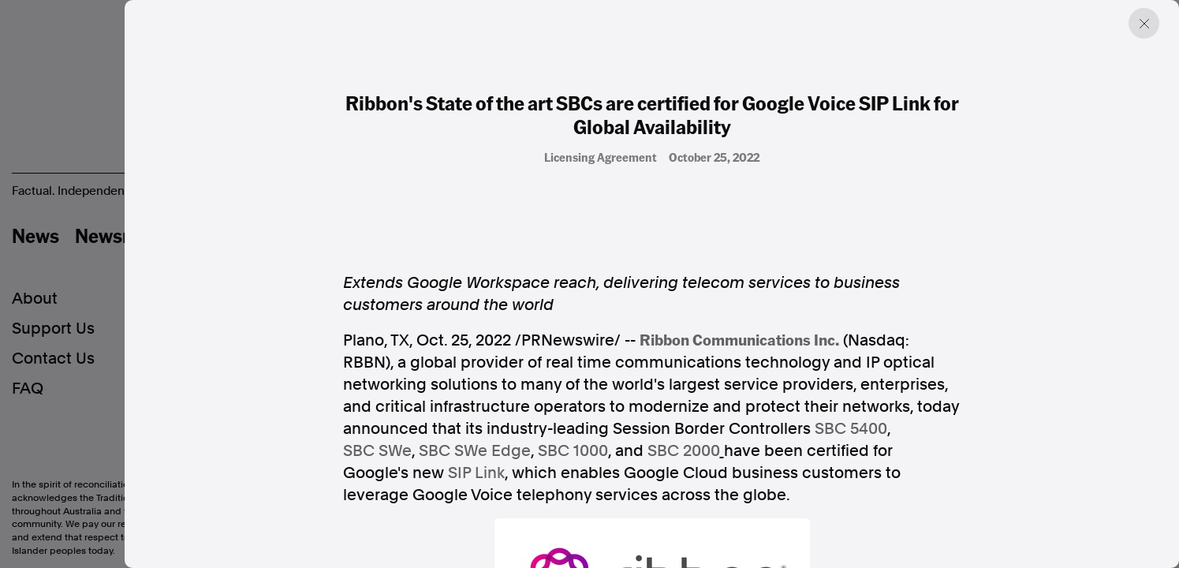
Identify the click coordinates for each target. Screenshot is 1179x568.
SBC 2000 (683, 450)
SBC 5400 (851, 428)
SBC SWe (377, 450)
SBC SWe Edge (475, 450)
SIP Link (476, 472)
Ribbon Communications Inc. (739, 339)
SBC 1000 (573, 450)
